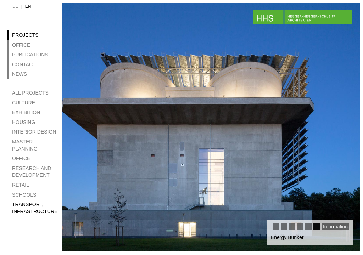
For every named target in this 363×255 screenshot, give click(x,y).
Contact (24, 64)
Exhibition (26, 112)
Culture (23, 103)
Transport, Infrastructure (34, 208)
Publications (30, 54)
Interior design (34, 132)
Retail (20, 185)
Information (335, 227)
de (15, 6)
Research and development (31, 171)
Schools (24, 195)
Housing (23, 122)
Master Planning (25, 145)
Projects (25, 35)
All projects (30, 93)
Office (21, 45)
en (28, 6)
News (19, 74)
